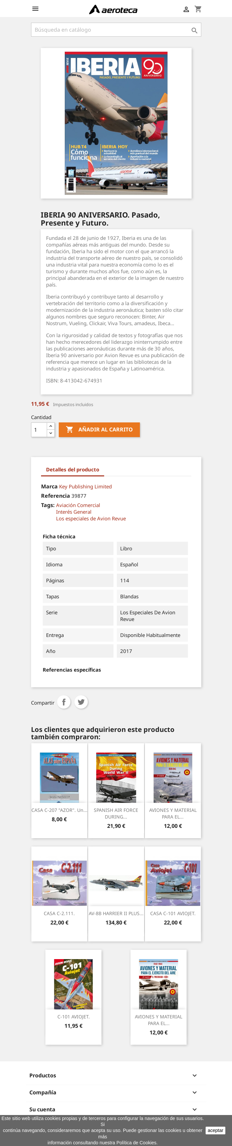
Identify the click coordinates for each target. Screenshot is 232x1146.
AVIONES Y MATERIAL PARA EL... (173, 813)
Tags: (48, 505)
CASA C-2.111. (59, 913)
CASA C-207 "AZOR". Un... (59, 810)
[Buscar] (116, 30)
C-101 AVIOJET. (73, 1016)
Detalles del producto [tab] (72, 469)
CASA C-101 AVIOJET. (173, 913)
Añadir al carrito (99, 429)
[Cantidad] (39, 429)
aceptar (215, 1130)
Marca (49, 486)
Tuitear (81, 702)
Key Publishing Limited (85, 486)
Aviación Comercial (78, 505)
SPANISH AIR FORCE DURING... (116, 813)
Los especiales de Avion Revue (91, 518)
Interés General (73, 511)
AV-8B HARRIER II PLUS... (116, 913)
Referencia (55, 495)
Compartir (63, 702)
